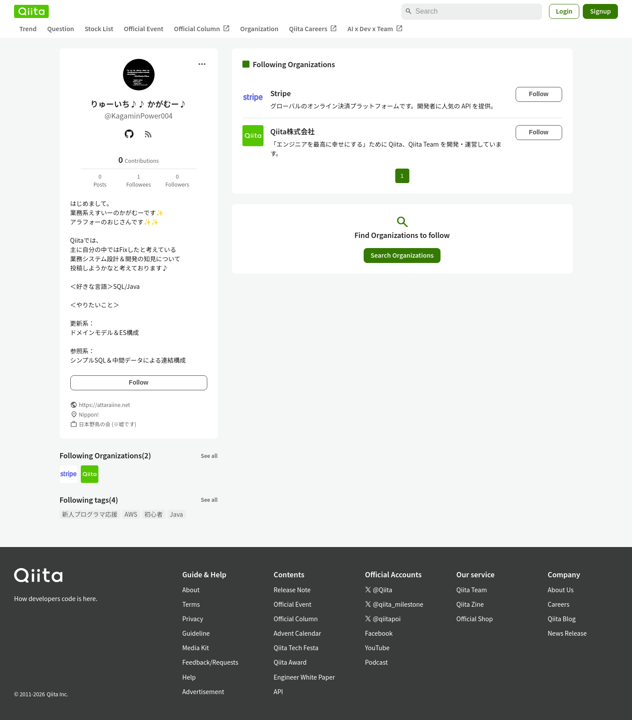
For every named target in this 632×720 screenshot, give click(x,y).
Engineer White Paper (304, 677)
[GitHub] (129, 134)
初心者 (153, 514)
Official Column (202, 28)
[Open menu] (202, 64)
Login (564, 11)
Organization (259, 28)
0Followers (177, 180)
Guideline (196, 633)
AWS (131, 514)
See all (209, 455)
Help (189, 677)
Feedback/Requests (210, 662)
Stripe (281, 93)
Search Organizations (402, 255)
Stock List (99, 28)
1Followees (138, 180)
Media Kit (195, 647)
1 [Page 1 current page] (402, 176)
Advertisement (203, 691)
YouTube (377, 647)
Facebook (379, 633)
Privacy (192, 618)
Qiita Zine (470, 604)
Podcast (376, 662)
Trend (27, 28)
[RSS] (148, 134)
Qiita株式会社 (293, 131)
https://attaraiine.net (104, 404)
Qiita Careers (313, 28)
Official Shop (474, 618)
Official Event (143, 28)
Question (60, 28)
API (278, 691)
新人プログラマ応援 (90, 514)
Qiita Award (290, 662)
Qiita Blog (562, 618)
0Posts (100, 180)
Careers (558, 604)
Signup (600, 11)
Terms (191, 604)
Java (176, 514)
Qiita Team (471, 589)
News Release (567, 633)
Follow (138, 382)
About (190, 589)
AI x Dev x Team (375, 28)
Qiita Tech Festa (296, 647)
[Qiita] (31, 11)
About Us (561, 589)
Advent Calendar (297, 633)
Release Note (292, 589)
